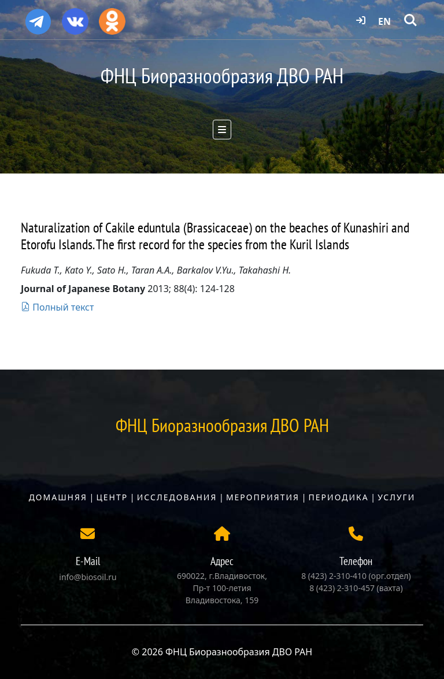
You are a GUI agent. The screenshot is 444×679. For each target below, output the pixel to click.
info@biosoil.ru (87, 576)
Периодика (339, 497)
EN (384, 21)
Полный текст (57, 307)
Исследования (177, 497)
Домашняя (58, 497)
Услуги (396, 497)
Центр (112, 497)
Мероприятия (262, 497)
